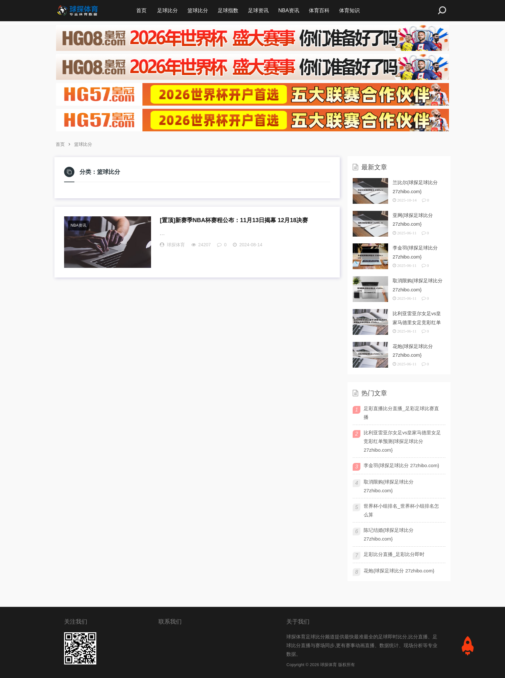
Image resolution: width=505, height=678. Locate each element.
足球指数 (228, 10)
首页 (141, 10)
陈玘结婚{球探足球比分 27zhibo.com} (389, 534)
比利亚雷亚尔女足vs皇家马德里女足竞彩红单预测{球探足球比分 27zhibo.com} (402, 441)
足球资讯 (258, 10)
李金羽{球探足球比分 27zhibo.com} (401, 465)
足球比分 (167, 10)
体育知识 (349, 10)
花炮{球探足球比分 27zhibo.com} (399, 570)
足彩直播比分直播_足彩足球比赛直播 (401, 413)
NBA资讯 (288, 10)
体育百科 (319, 10)
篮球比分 (197, 10)
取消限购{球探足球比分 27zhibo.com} (389, 486)
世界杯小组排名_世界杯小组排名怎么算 (401, 510)
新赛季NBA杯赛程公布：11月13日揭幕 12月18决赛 (234, 220)
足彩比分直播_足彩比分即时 (394, 554)
